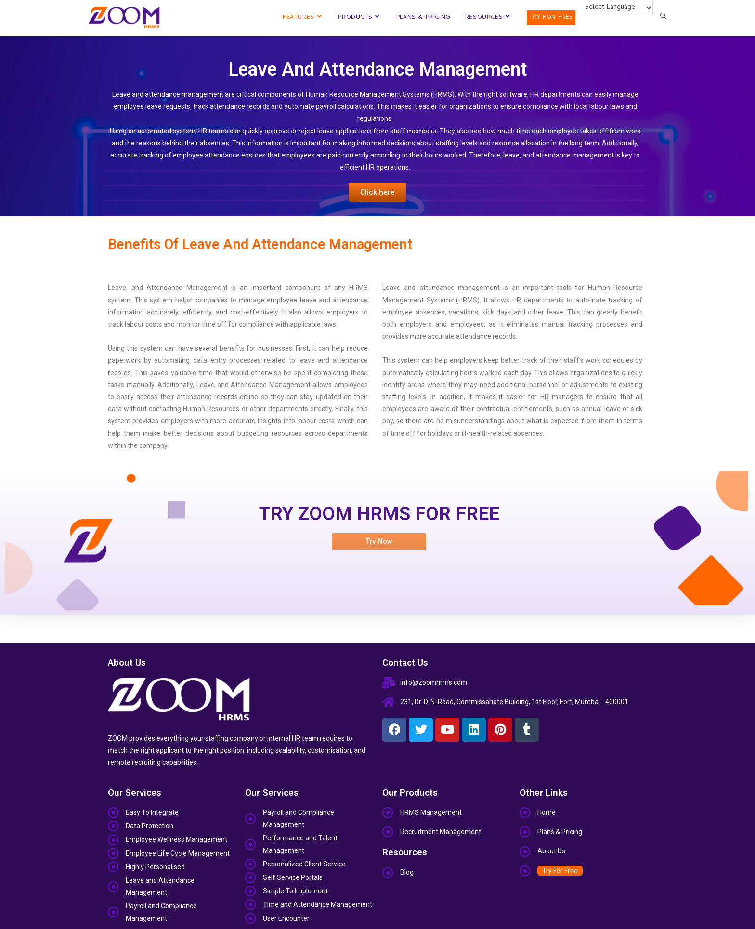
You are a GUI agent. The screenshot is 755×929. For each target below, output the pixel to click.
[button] (377, 192)
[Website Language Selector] (618, 7)
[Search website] (663, 18)
